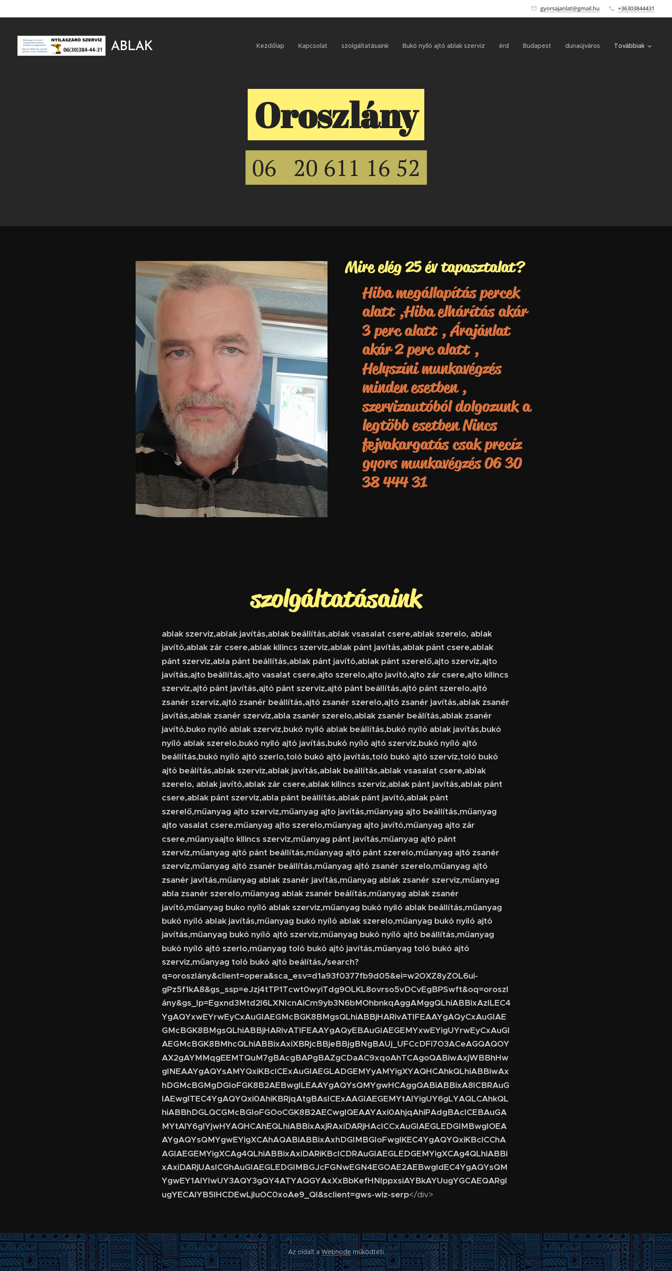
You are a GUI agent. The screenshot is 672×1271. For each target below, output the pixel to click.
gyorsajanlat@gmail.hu (570, 8)
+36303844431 (636, 8)
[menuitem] (272, 46)
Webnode (336, 1252)
